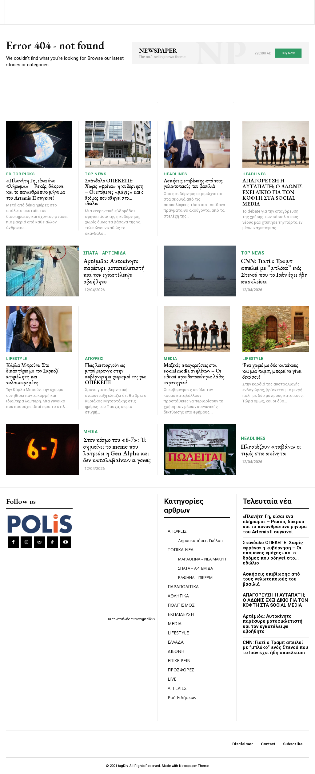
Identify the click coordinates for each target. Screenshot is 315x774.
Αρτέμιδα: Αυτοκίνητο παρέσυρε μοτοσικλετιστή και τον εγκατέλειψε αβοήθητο (114, 271)
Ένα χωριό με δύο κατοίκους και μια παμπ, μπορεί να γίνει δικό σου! (271, 371)
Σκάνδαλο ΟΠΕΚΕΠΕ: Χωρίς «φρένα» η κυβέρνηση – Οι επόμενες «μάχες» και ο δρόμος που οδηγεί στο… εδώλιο (114, 192)
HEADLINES (175, 174)
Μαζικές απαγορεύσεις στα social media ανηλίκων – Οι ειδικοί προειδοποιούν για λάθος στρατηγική (194, 374)
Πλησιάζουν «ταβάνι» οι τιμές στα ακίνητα (271, 449)
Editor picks (20, 174)
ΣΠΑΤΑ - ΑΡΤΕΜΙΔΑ (104, 253)
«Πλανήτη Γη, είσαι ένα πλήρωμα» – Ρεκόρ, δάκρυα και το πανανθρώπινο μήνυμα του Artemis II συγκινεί (35, 189)
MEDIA (170, 358)
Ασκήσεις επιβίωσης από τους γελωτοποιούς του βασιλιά (193, 183)
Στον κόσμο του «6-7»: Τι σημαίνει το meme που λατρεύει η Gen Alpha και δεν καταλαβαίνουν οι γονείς (117, 450)
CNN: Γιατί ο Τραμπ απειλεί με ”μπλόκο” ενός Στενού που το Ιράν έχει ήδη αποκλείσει (274, 271)
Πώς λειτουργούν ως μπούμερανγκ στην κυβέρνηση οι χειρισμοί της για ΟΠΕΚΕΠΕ (115, 374)
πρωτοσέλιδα (121, 619)
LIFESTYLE (16, 358)
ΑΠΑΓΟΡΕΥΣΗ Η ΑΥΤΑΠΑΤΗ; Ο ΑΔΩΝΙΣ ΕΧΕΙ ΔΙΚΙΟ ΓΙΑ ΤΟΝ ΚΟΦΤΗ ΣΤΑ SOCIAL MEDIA (272, 192)
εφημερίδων (146, 619)
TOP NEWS (95, 174)
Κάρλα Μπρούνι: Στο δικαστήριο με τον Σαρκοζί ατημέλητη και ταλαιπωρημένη (32, 374)
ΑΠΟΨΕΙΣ (94, 358)
